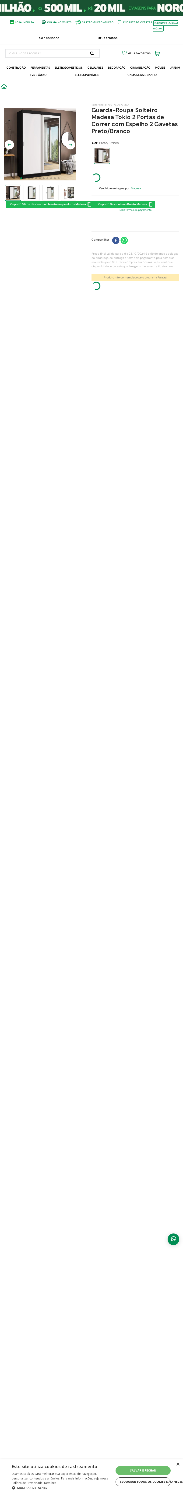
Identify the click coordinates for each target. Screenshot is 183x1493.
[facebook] (116, 274)
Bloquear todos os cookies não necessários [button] (145, 1482)
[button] (102, 189)
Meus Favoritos (147, 86)
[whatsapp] (124, 274)
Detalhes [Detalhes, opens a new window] (50, 1483)
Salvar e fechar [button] (143, 1470)
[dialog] (91, 1476)
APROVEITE (139, 40)
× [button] (177, 1464)
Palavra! (162, 311)
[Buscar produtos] (116, 86)
